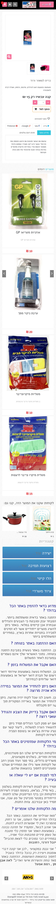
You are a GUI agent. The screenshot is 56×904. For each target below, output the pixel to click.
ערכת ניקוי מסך (28, 313)
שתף (37, 126)
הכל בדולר (30, 894)
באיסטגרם (6, 899)
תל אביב (13, 899)
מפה (13, 888)
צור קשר (20, 888)
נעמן (47, 834)
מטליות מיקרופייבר (28, 394)
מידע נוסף (44, 132)
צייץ (46, 126)
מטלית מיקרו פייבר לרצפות (28, 475)
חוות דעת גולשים (27, 132)
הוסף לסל (42, 109)
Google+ (26, 126)
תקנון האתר (38, 888)
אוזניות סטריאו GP (28, 232)
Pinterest (12, 126)
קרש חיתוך (50, 532)
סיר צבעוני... (22, 532)
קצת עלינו (29, 888)
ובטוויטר (28, 902)
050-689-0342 (19, 894)
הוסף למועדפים (41, 119)
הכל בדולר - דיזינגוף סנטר (27, 899)
